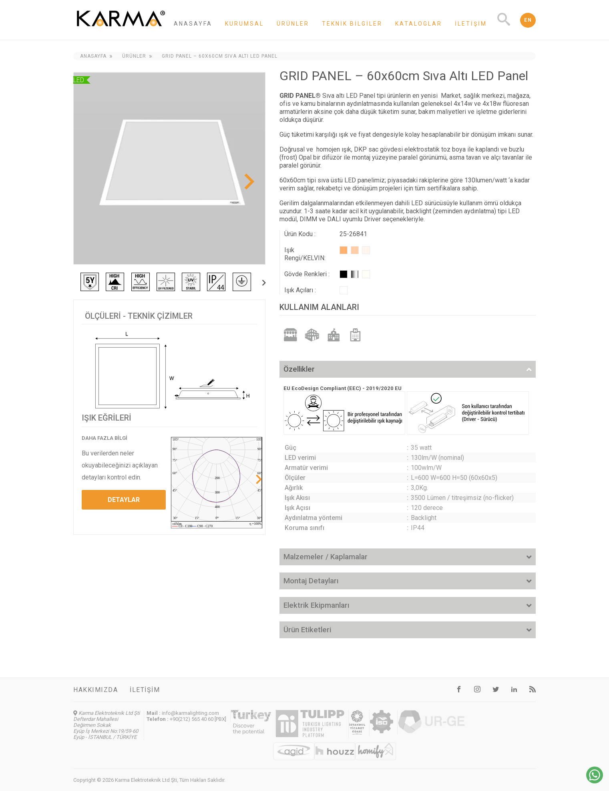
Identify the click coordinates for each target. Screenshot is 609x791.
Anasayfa (193, 23)
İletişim (471, 23)
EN (528, 20)
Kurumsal (244, 23)
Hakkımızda (95, 690)
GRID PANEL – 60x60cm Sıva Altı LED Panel (219, 56)
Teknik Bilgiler (352, 23)
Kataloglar (418, 23)
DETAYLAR (124, 500)
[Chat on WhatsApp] (594, 781)
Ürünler (293, 23)
